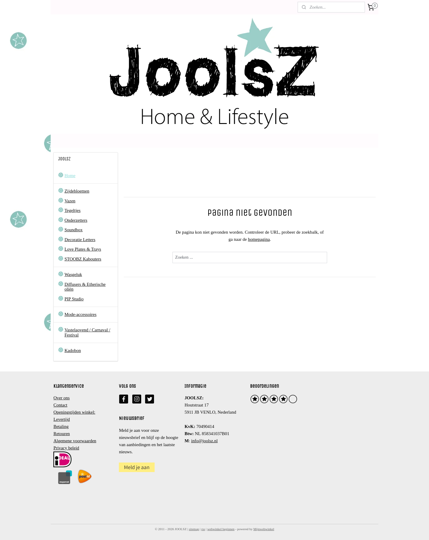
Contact (60, 405)
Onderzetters (75, 220)
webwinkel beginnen (220, 529)
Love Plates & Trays (82, 249)
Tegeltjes (72, 210)
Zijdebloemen (76, 191)
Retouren (61, 433)
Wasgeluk (73, 274)
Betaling (61, 426)
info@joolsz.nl (204, 440)
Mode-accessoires (80, 314)
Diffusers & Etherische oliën (84, 287)
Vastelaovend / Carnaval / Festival (87, 332)
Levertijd (61, 419)
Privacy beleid (66, 448)
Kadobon (72, 350)
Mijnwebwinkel (264, 529)
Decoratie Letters (79, 239)
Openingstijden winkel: (74, 412)
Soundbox (73, 229)
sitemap (194, 529)
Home (69, 175)
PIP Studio (73, 299)
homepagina (259, 239)
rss (203, 529)
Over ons (61, 397)
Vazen (69, 200)
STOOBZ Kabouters (82, 259)
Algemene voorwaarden (74, 440)
